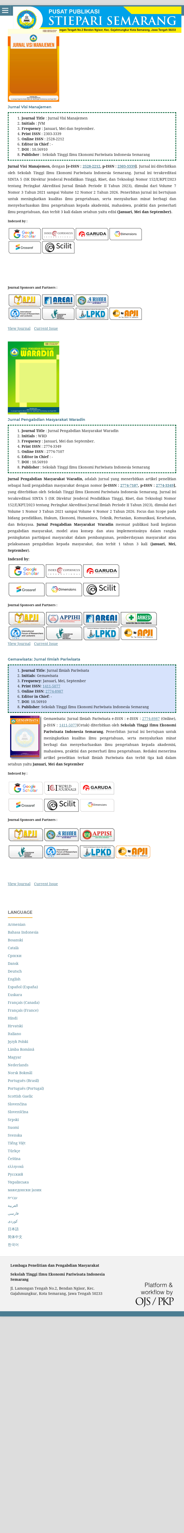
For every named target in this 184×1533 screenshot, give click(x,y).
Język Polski (18, 1041)
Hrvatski (15, 1025)
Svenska (15, 1135)
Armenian (16, 924)
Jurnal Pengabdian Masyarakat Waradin (46, 419)
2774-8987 (54, 691)
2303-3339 (126, 166)
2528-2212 (91, 166)
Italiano (14, 1033)
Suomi (13, 1127)
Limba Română (21, 1049)
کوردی (13, 1221)
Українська (18, 1182)
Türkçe (14, 1150)
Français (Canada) (24, 1002)
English (14, 979)
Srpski (13, 1119)
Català (13, 947)
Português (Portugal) (26, 1088)
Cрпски (15, 955)
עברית (12, 1197)
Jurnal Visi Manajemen (29, 107)
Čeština (14, 1158)
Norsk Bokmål (20, 1072)
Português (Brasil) (23, 1080)
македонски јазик (25, 1189)
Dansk (13, 963)
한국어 (13, 1244)
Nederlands (18, 1064)
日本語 (13, 1228)
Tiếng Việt (16, 1143)
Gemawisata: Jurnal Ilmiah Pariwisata (44, 659)
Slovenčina (17, 1103)
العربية (13, 1205)
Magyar (14, 1057)
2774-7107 (129, 485)
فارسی (13, 1213)
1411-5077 (51, 685)
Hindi (12, 1018)
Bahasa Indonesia (23, 932)
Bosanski (15, 939)
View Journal (19, 328)
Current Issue (46, 328)
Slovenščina (18, 1111)
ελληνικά (16, 1166)
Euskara (15, 994)
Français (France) (23, 1010)
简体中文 (15, 1236)
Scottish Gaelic (20, 1096)
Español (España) (23, 986)
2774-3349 (165, 485)
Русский (15, 1174)
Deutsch (15, 971)
